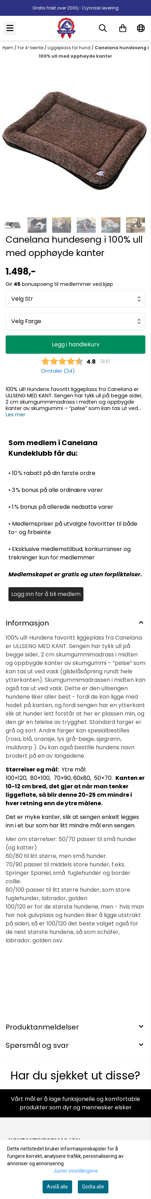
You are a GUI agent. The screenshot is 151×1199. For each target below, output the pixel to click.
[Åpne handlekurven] (123, 28)
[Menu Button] (10, 28)
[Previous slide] (11, 138)
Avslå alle (57, 1187)
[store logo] (66, 28)
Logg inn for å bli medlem (46, 594)
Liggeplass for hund (70, 48)
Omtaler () (58, 370)
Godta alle (93, 1187)
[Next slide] (139, 138)
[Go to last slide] (11, 225)
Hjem (8, 48)
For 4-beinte (31, 48)
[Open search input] (103, 28)
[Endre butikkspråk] (140, 28)
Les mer (15, 414)
